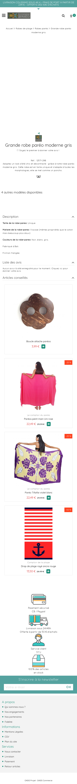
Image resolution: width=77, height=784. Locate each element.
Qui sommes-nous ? (14, 707)
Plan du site (10, 741)
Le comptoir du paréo (38, 415)
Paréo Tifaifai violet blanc (38, 492)
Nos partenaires (13, 716)
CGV (6, 736)
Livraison (9, 756)
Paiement (9, 761)
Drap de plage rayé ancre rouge (38, 566)
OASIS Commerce (44, 780)
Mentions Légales (13, 731)
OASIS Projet (30, 780)
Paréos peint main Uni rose (38, 418)
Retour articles (12, 766)
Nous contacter (12, 751)
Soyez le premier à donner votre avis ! (38, 150)
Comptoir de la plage (38, 562)
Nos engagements (14, 711)
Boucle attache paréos (38, 341)
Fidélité (8, 721)
